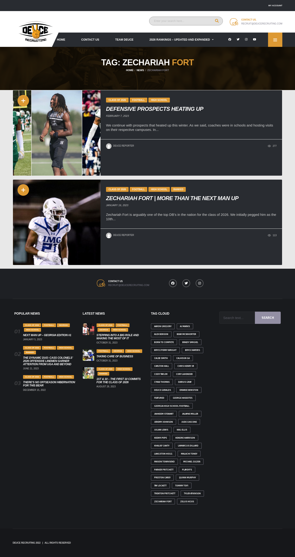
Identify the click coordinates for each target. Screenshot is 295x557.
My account (275, 5)
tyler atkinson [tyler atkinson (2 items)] (192, 493)
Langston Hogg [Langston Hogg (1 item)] (163, 453)
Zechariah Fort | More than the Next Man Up (172, 198)
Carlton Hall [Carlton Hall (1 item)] (161, 366)
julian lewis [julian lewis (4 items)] (161, 429)
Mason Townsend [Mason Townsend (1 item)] (164, 461)
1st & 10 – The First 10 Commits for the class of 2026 (119, 380)
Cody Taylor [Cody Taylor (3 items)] (161, 374)
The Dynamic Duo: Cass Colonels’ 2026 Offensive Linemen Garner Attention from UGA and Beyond (48, 361)
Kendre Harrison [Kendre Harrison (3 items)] (185, 438)
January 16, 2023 (117, 205)
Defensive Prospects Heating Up (154, 109)
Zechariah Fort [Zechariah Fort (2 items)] (163, 501)
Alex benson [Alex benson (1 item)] (161, 334)
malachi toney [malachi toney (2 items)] (189, 453)
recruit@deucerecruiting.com (261, 23)
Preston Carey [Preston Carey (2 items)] (162, 477)
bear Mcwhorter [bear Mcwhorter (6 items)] (186, 334)
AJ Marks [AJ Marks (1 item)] (185, 326)
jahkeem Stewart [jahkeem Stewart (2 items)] (164, 413)
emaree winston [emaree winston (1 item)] (189, 390)
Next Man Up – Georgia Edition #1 (47, 335)
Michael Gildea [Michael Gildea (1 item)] (191, 461)
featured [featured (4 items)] (159, 398)
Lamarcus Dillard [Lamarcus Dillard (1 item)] (188, 445)
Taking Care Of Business (115, 356)
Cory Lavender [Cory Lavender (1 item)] (184, 374)
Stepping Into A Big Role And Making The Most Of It (118, 337)
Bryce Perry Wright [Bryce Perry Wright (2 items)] (165, 350)
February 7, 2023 (117, 115)
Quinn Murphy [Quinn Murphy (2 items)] (187, 477)
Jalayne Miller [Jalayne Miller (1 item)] (190, 413)
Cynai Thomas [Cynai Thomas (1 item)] (162, 382)
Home (61, 39)
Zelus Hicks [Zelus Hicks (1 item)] (187, 501)
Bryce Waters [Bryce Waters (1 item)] (192, 350)
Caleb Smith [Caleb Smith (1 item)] (161, 358)
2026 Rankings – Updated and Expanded (180, 39)
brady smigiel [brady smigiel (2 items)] (190, 342)
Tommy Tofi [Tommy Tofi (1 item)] (181, 485)
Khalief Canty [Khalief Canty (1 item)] (161, 445)
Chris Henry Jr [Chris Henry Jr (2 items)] (185, 366)
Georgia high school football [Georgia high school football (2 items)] (171, 406)
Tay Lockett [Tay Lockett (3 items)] (160, 485)
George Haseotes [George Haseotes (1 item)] (182, 398)
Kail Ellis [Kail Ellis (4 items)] (182, 429)
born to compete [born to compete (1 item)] (164, 342)
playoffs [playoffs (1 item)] (187, 469)
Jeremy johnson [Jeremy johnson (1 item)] (163, 422)
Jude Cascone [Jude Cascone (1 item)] (189, 422)
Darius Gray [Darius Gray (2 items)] (185, 382)
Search (268, 317)
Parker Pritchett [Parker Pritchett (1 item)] (164, 469)
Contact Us (90, 39)
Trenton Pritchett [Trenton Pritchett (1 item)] (164, 493)
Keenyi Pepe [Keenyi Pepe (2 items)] (160, 438)
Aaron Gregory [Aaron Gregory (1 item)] (162, 326)
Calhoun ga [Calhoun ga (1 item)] (183, 358)
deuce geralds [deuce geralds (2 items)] (162, 390)
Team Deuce (124, 39)
